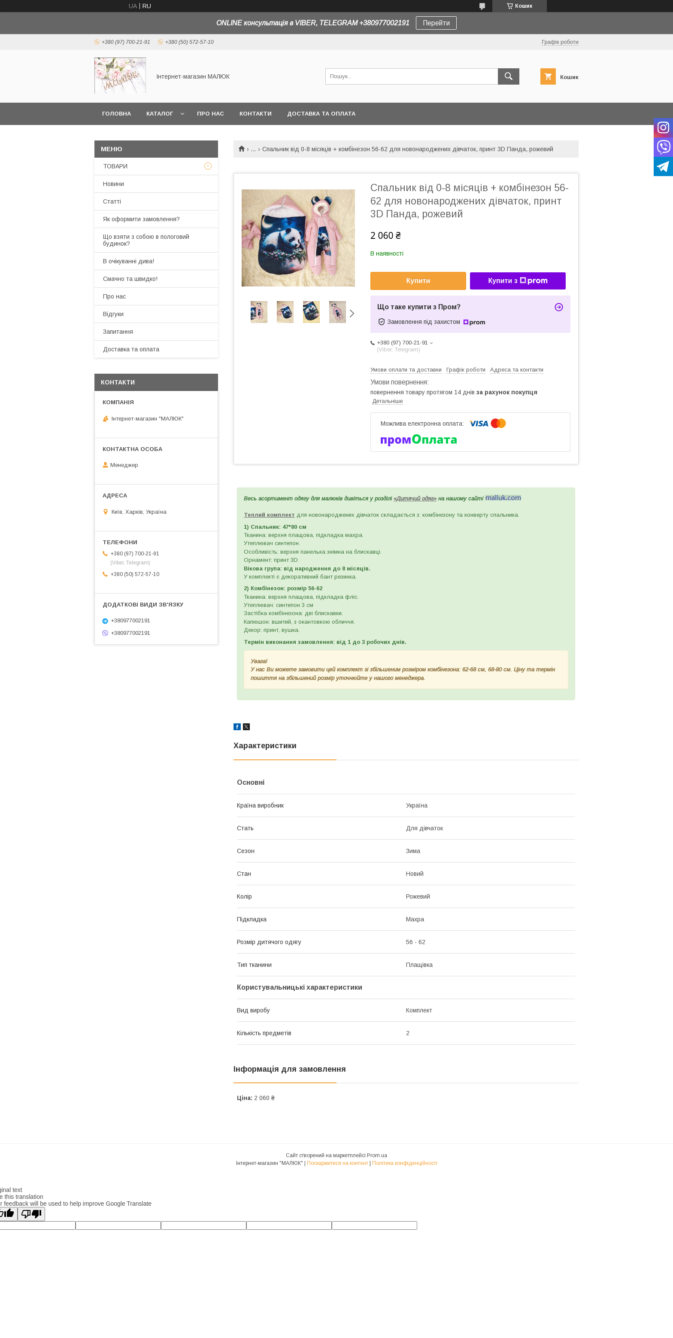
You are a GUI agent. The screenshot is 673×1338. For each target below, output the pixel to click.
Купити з (517, 281)
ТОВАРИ (115, 166)
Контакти (255, 113)
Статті (112, 201)
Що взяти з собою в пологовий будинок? (146, 240)
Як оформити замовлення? (141, 219)
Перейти (436, 23)
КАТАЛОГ (159, 113)
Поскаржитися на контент (337, 1163)
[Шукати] (508, 76)
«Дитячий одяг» (415, 498)
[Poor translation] (31, 1214)
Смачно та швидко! (130, 278)
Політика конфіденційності (404, 1163)
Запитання (118, 331)
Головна (116, 113)
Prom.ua (377, 1155)
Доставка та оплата (321, 113)
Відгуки (113, 314)
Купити (418, 280)
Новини (113, 183)
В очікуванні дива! (128, 261)
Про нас (210, 113)
